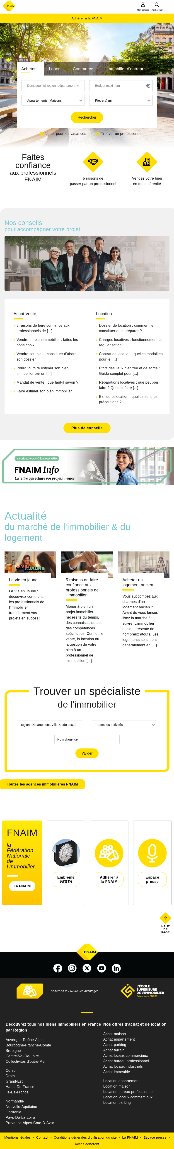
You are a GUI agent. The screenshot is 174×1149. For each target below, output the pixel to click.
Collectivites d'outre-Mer (26, 1061)
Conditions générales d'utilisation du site (85, 1137)
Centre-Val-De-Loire (22, 1056)
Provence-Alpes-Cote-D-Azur (30, 1123)
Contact (42, 1137)
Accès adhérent (87, 1144)
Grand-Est (14, 1081)
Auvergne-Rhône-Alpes (25, 1040)
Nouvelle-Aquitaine (21, 1107)
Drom (10, 1076)
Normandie (15, 1101)
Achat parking (114, 1045)
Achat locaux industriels (123, 1066)
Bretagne (13, 1051)
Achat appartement (119, 1039)
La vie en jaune (23, 580)
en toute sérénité (147, 181)
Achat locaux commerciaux (125, 1056)
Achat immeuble (116, 1072)
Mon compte (143, 10)
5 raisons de (93, 181)
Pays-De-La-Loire (20, 1117)
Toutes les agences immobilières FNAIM (42, 784)
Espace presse (155, 1137)
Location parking (117, 1102)
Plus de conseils (87, 428)
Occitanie (13, 1112)
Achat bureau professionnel (126, 1061)
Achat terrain (114, 1050)
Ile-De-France (17, 1092)
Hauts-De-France (20, 1087)
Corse (11, 1070)
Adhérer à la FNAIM (86, 18)
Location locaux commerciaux (128, 1097)
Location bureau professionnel (128, 1092)
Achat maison (114, 1034)
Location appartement (121, 1081)
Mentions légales (17, 1137)
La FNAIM (22, 886)
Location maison (116, 1086)
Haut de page (166, 929)
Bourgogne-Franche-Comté (28, 1045)
